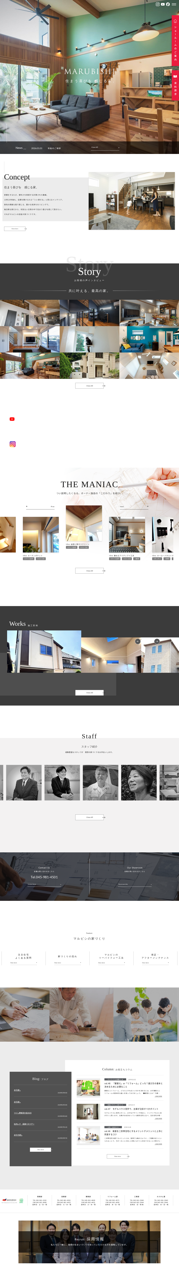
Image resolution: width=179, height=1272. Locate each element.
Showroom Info (123, 888)
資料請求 (175, 88)
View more (15, 228)
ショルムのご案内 (175, 43)
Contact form (32, 888)
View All (94, 147)
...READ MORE (158, 1100)
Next (157, 645)
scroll (7, 127)
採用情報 (89, 1243)
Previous (138, 645)
